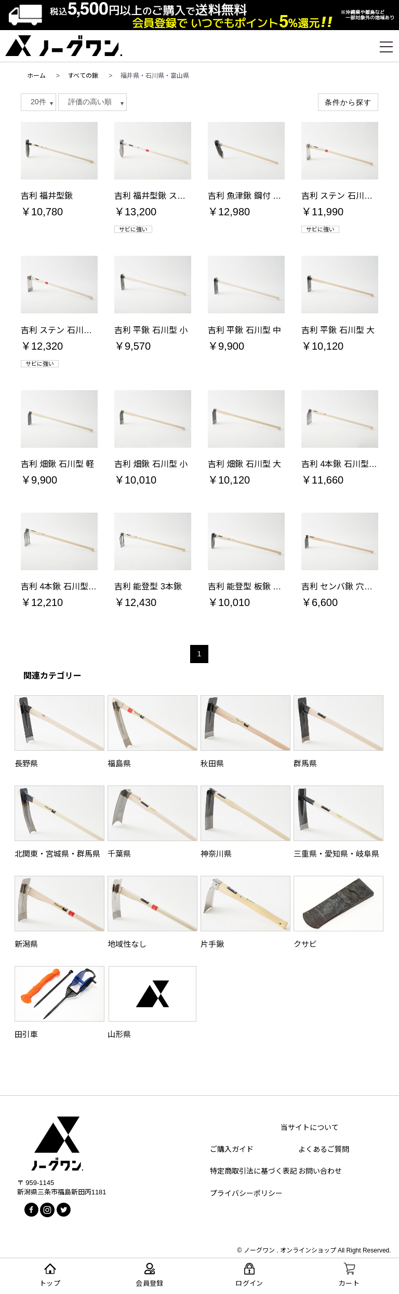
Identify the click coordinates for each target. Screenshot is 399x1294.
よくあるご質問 (323, 1149)
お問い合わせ (320, 1171)
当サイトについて (310, 1127)
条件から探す (348, 102)
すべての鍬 (83, 75)
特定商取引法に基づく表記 (253, 1171)
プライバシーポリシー (246, 1193)
